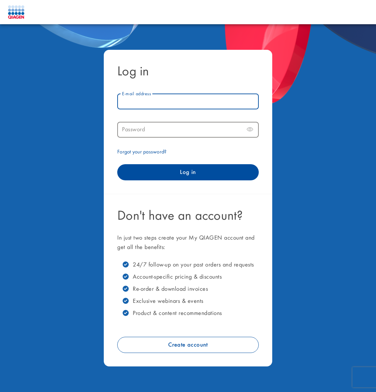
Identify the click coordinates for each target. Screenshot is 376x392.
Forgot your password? (141, 152)
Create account (188, 345)
